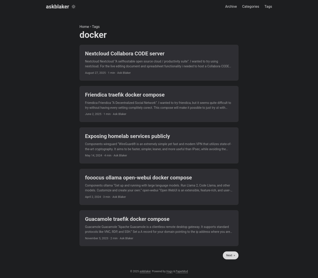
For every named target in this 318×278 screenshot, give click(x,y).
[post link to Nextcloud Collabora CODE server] (159, 63)
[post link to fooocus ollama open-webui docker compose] (159, 187)
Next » (230, 255)
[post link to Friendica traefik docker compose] (159, 104)
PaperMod (182, 271)
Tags (96, 27)
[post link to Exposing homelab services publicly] (159, 145)
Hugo (169, 271)
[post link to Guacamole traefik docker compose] (159, 228)
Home (84, 27)
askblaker (57, 7)
